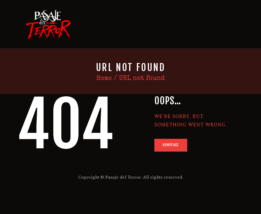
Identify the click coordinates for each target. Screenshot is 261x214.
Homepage (171, 145)
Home (104, 78)
